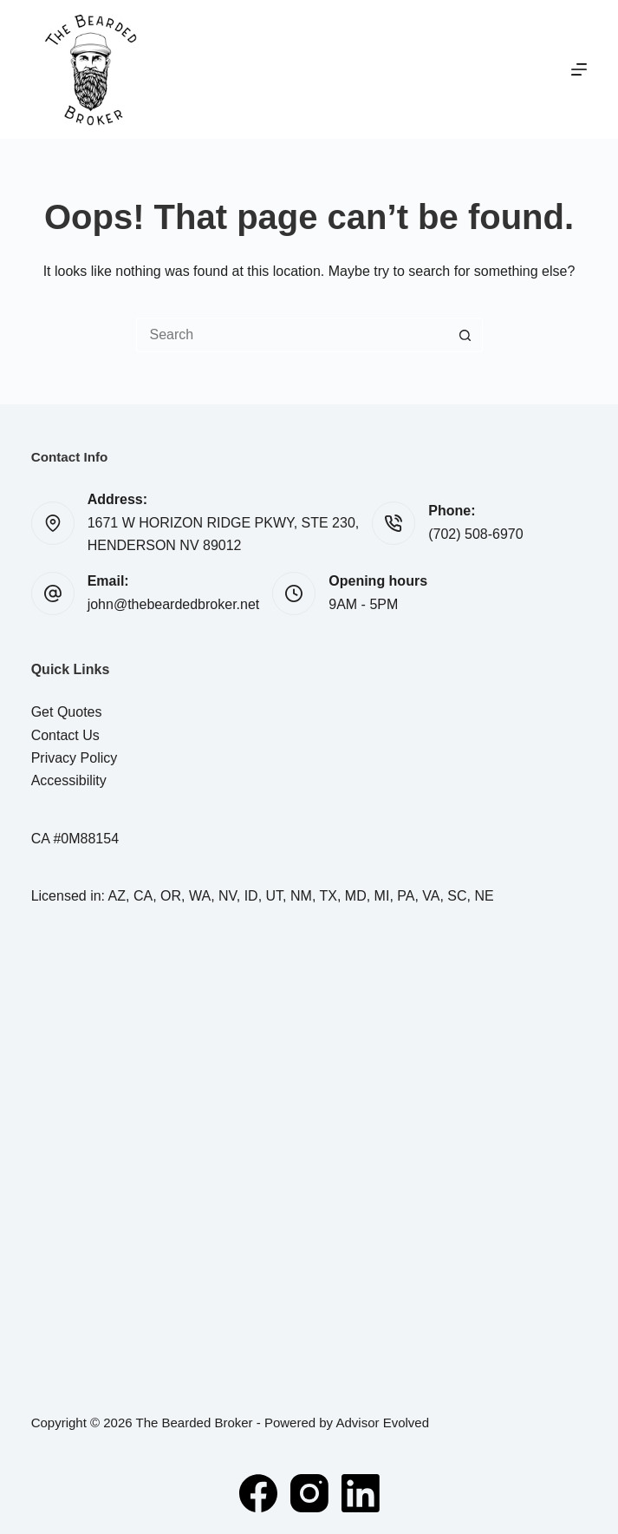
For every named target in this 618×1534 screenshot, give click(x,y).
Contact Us (65, 735)
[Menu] (579, 69)
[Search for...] (292, 335)
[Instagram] (309, 1493)
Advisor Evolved (382, 1422)
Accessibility (69, 780)
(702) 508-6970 (475, 534)
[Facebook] (258, 1493)
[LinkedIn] (361, 1493)
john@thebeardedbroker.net (174, 604)
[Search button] (465, 335)
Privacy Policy (74, 758)
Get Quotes (66, 712)
